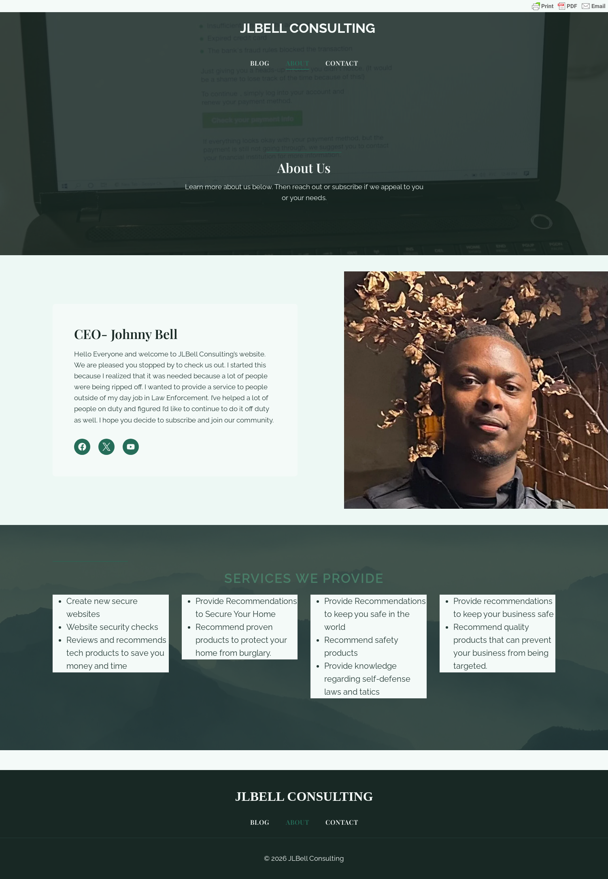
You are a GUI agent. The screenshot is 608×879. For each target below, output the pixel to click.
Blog (260, 63)
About (297, 63)
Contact (341, 63)
